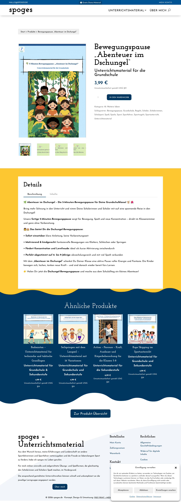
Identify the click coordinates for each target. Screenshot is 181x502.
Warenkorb (115, 453)
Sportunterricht (152, 115)
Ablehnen (144, 490)
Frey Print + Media (103, 497)
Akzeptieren (123, 490)
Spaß (107, 115)
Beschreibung (34, 194)
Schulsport (99, 115)
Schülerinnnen (156, 111)
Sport (119, 115)
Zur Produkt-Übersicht (90, 413)
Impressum (157, 496)
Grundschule (128, 111)
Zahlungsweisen (117, 448)
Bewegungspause (114, 111)
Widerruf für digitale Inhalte (150, 452)
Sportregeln (139, 115)
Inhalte (54, 194)
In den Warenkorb (119, 97)
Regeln (138, 111)
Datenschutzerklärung (144, 496)
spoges (20, 9)
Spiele (113, 115)
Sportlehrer (128, 115)
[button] (175, 467)
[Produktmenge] (98, 97)
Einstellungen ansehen (166, 490)
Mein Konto (165, 2)
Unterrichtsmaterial (126, 10)
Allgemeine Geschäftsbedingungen (151, 444)
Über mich (158, 10)
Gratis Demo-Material (92, 3)
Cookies (132, 496)
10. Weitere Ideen (112, 107)
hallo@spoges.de (18, 3)
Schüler (145, 111)
